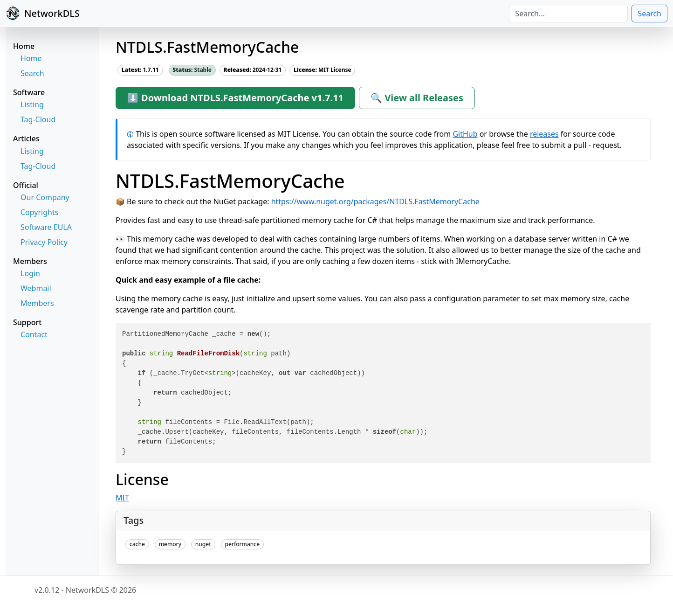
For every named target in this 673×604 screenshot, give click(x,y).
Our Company (45, 197)
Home (31, 58)
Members (37, 303)
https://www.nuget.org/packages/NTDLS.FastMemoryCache (375, 201)
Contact (34, 334)
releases (544, 134)
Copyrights (39, 212)
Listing (32, 104)
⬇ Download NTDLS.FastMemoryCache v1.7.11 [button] (235, 97)
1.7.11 (140, 70)
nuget (203, 544)
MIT (122, 498)
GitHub (465, 134)
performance (242, 544)
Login (30, 273)
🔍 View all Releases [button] (417, 97)
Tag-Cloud (38, 119)
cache (137, 544)
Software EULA (46, 227)
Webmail (36, 288)
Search (649, 13)
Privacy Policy (44, 242)
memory (170, 544)
